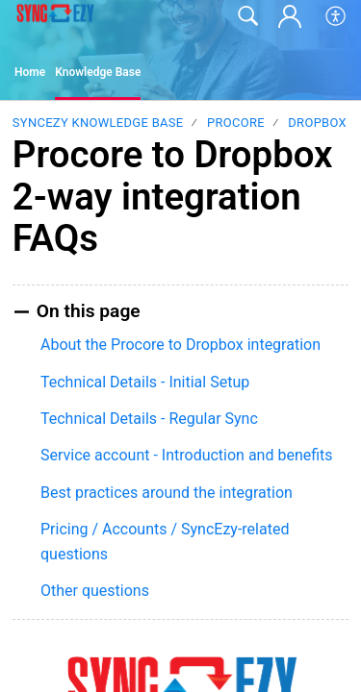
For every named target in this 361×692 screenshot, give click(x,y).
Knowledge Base (98, 72)
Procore (236, 122)
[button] (336, 16)
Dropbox (317, 122)
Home (29, 72)
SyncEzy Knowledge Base (98, 122)
